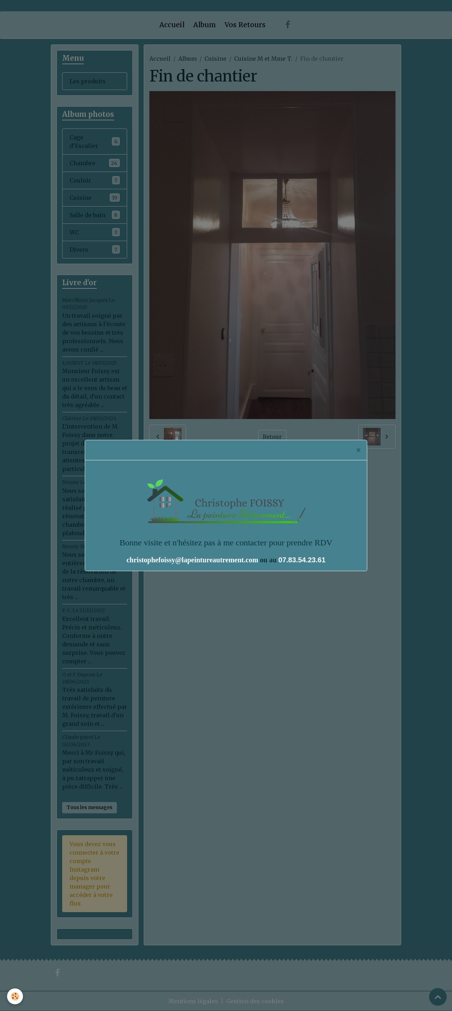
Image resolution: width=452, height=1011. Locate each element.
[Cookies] (15, 996)
